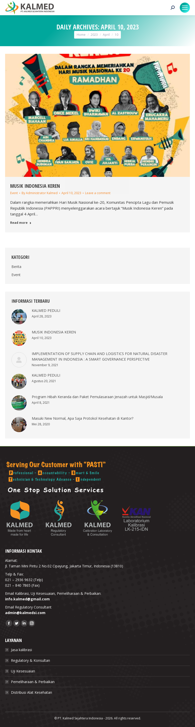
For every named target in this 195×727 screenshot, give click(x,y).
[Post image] (19, 316)
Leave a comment (97, 193)
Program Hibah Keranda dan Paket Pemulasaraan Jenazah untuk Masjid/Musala (97, 396)
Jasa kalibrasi (21, 649)
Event (14, 193)
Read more (20, 223)
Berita (16, 266)
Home (81, 34)
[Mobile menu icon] (185, 8)
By (40, 193)
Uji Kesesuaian (23, 671)
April (106, 34)
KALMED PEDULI (46, 310)
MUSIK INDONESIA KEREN (35, 186)
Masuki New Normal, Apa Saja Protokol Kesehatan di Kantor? (82, 418)
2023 (94, 34)
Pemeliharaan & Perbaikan (33, 681)
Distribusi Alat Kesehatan (31, 692)
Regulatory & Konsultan (30, 660)
